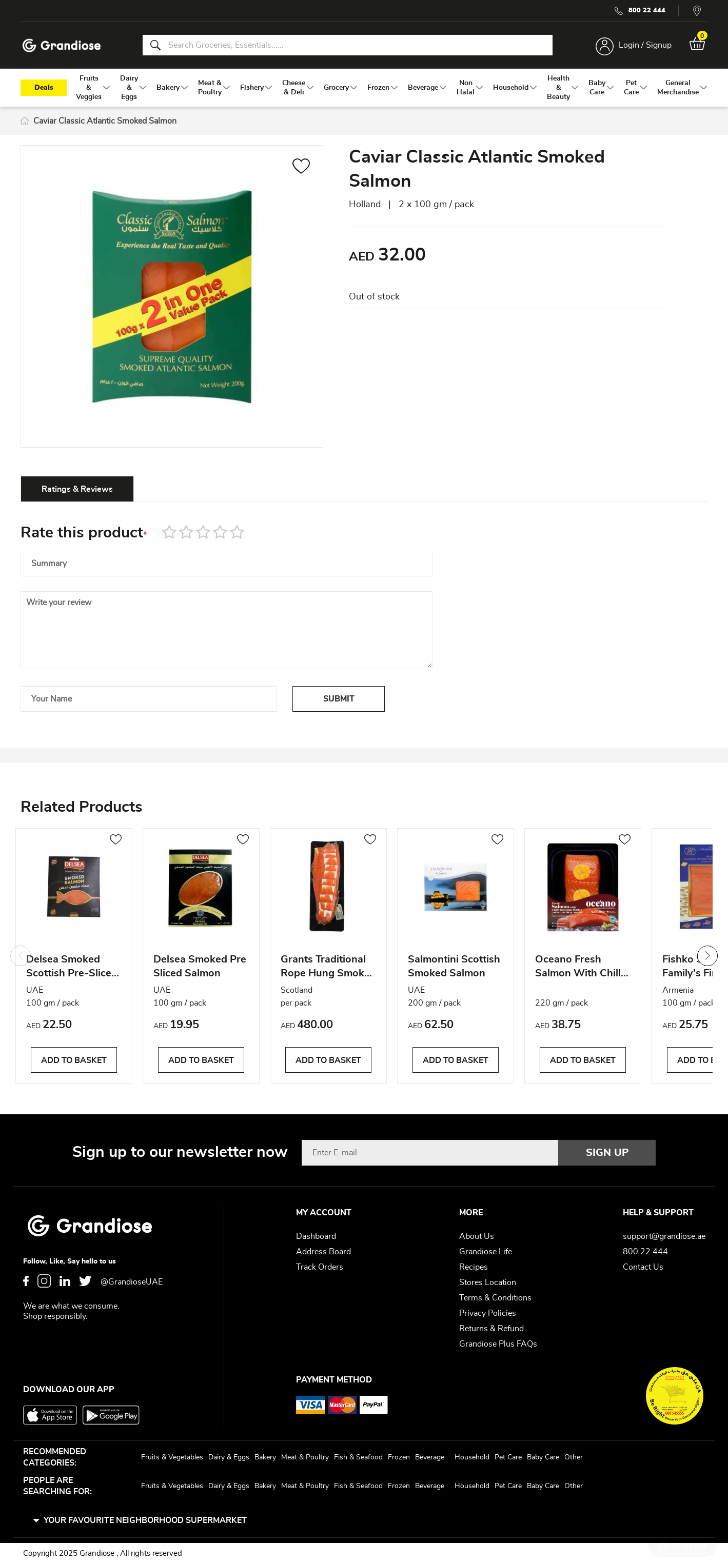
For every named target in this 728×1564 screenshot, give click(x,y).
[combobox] (348, 45)
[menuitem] (89, 88)
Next (707, 956)
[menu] (364, 88)
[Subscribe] (607, 1153)
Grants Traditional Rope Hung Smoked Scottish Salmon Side (328, 967)
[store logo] (61, 45)
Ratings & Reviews (77, 489)
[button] (301, 167)
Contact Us (643, 1267)
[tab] (77, 489)
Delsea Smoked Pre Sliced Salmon (199, 966)
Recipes (473, 1267)
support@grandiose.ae (664, 1236)
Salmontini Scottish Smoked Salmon (454, 966)
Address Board (323, 1252)
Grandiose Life (485, 1252)
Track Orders (319, 1267)
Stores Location (487, 1282)
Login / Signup (645, 45)
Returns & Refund (491, 1329)
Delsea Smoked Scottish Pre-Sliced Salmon (71, 967)
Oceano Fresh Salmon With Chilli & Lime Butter (579, 967)
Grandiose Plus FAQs (498, 1344)
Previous (20, 956)
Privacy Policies (487, 1313)
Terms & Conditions (495, 1298)
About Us (476, 1236)
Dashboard (316, 1236)
